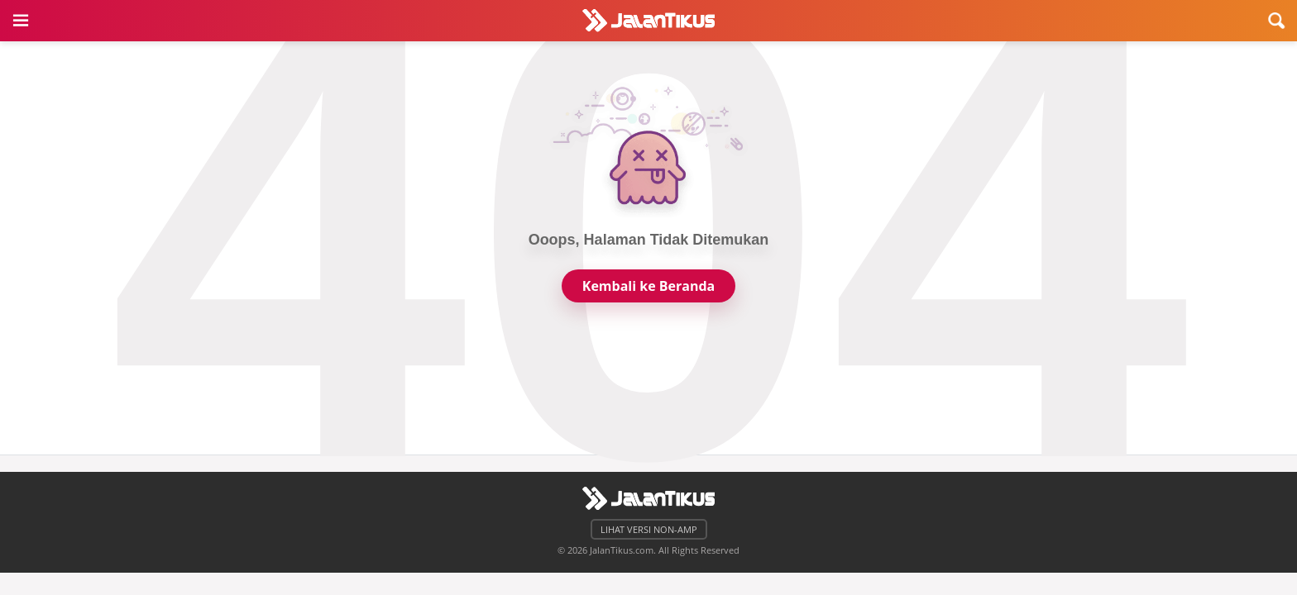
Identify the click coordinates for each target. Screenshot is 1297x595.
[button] (20, 20)
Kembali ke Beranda (648, 286)
